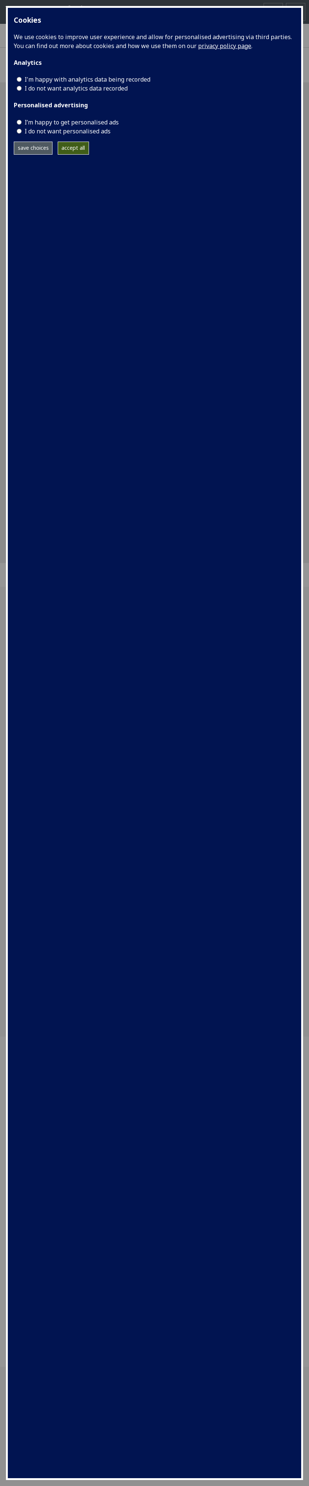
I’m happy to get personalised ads (72, 122)
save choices (33, 147)
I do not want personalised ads (68, 131)
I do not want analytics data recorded (76, 88)
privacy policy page (224, 46)
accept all (73, 147)
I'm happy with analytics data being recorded (87, 79)
